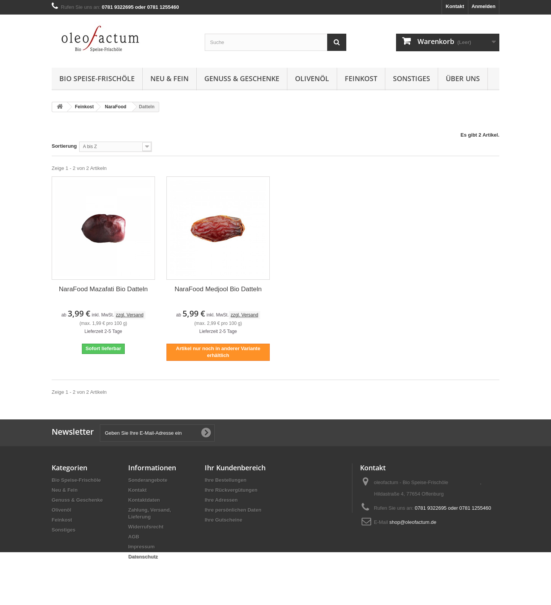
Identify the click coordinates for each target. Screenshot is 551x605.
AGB (133, 537)
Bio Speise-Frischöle (97, 78)
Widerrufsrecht (145, 527)
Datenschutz (143, 556)
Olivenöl (312, 78)
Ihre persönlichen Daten (233, 510)
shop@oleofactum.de (412, 522)
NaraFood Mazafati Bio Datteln (103, 289)
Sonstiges (411, 78)
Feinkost (361, 78)
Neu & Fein (169, 78)
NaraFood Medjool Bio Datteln (218, 289)
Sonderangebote (148, 480)
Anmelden (483, 6)
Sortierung (64, 146)
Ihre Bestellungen (225, 480)
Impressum (141, 547)
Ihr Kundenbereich (235, 467)
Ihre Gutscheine (223, 520)
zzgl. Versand (129, 315)
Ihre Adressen (221, 500)
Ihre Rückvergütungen (231, 490)
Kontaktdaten (144, 500)
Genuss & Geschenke (241, 78)
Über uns (463, 78)
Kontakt (455, 6)
